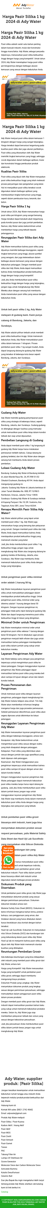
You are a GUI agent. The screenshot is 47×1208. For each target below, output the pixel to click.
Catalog (4, 1192)
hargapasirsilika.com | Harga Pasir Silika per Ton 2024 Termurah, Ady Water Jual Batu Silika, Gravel (24, 1202)
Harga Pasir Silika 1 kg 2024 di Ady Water (23, 19)
